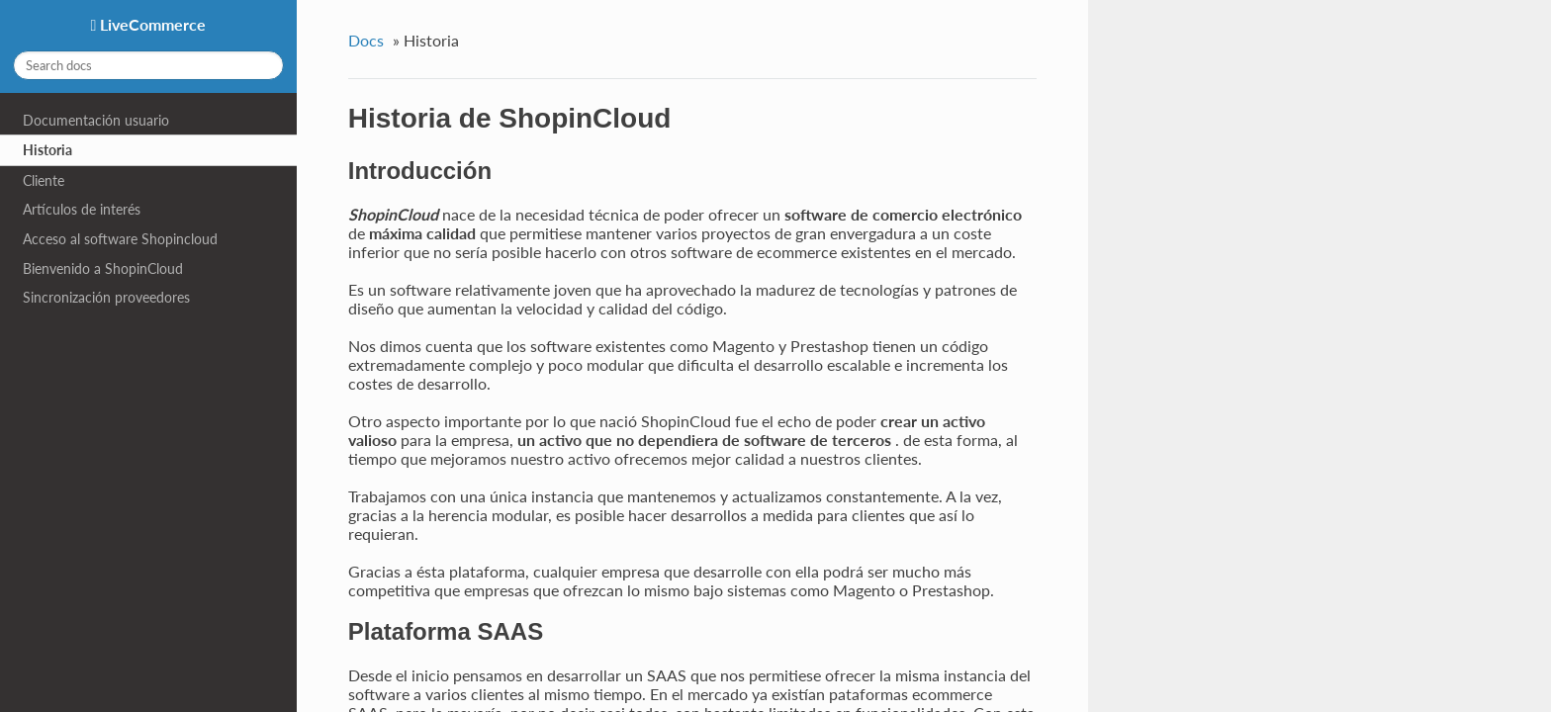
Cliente (43, 180)
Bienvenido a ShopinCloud (103, 268)
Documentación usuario (96, 120)
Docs (366, 40)
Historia (47, 149)
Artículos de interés (81, 209)
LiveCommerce (151, 24)
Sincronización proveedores (106, 297)
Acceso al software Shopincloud (120, 238)
